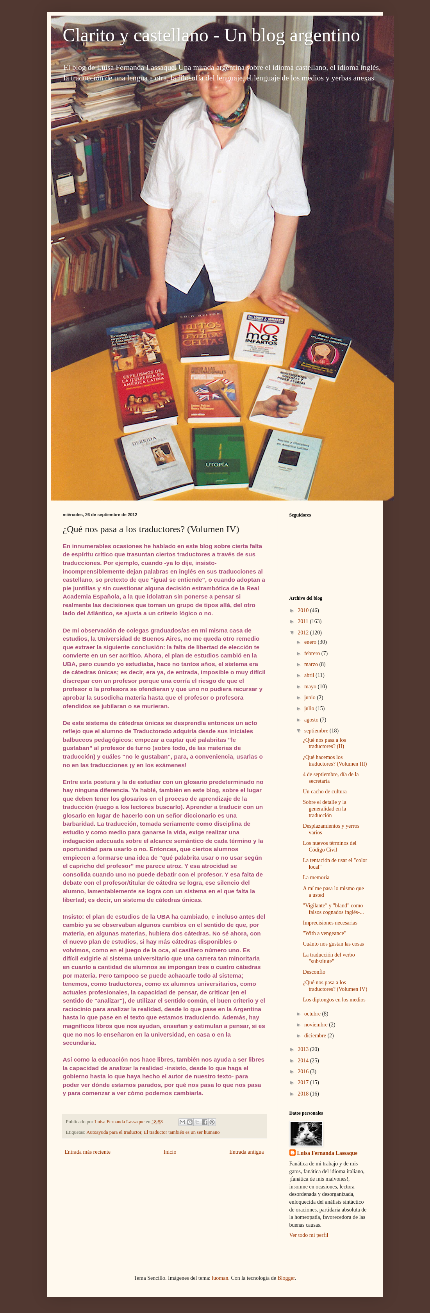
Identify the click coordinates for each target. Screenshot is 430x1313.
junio (310, 697)
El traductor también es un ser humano (181, 1132)
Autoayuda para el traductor (113, 1132)
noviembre (316, 1025)
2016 (304, 1071)
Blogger (285, 1278)
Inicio (170, 1152)
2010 (304, 610)
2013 (304, 1049)
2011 (304, 621)
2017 (304, 1082)
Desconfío (314, 972)
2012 (304, 633)
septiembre (317, 731)
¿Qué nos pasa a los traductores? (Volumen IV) (335, 986)
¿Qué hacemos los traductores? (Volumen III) (335, 760)
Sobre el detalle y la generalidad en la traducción (324, 808)
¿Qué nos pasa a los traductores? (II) (324, 743)
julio (310, 708)
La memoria (316, 877)
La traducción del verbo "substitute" (329, 958)
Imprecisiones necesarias (330, 923)
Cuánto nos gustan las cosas (333, 944)
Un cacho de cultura (324, 792)
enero (311, 642)
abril (310, 675)
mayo (311, 686)
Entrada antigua (246, 1152)
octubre (313, 1014)
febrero (312, 653)
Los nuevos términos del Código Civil (329, 846)
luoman (220, 1278)
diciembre (315, 1036)
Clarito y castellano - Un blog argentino (211, 35)
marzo (311, 664)
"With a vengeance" (324, 933)
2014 (304, 1061)
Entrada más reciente (88, 1152)
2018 (304, 1094)
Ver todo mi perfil (308, 1235)
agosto (312, 720)
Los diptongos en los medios (334, 1000)
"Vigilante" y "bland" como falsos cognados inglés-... (333, 909)
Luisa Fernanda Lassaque (327, 1153)
